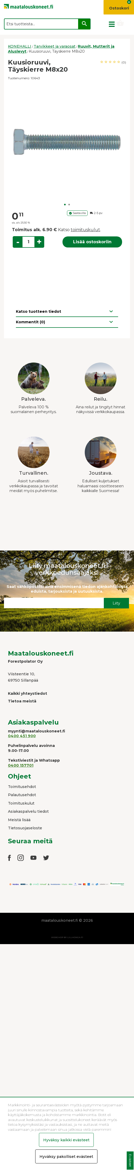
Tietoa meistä (22, 701)
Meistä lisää (19, 819)
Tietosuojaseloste (25, 828)
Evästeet (130, 1160)
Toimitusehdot (22, 786)
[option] (67, 142)
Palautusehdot (22, 794)
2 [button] (69, 204)
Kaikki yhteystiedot (27, 693)
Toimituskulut (21, 803)
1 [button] (65, 204)
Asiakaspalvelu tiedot (28, 811)
